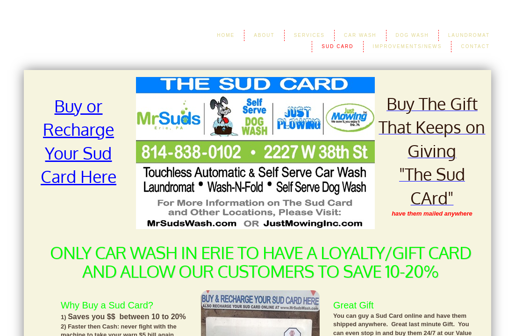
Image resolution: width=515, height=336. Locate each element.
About (264, 35)
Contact (475, 46)
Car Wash (360, 35)
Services (309, 35)
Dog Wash (412, 35)
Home (226, 35)
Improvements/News (407, 46)
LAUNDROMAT (469, 35)
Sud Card (337, 46)
